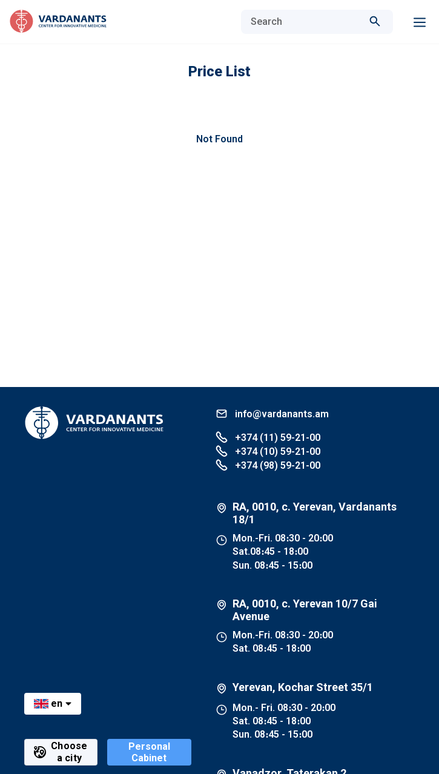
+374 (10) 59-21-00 (268, 451)
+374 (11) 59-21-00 (268, 437)
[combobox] (305, 21)
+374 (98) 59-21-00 (268, 465)
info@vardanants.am (272, 413)
